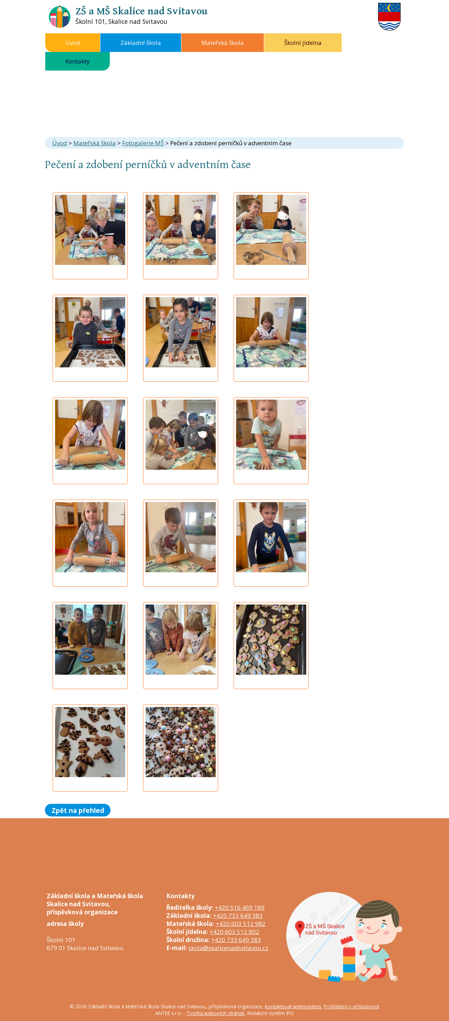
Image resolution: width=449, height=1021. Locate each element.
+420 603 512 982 (241, 924)
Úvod (72, 43)
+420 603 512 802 (234, 932)
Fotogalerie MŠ (143, 143)
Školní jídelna (303, 43)
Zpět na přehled (78, 810)
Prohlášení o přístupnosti (351, 1006)
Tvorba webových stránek (215, 1013)
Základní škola (140, 43)
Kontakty (77, 61)
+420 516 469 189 (239, 907)
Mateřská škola (222, 43)
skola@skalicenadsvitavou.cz (228, 948)
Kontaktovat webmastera (293, 1006)
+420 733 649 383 (238, 916)
